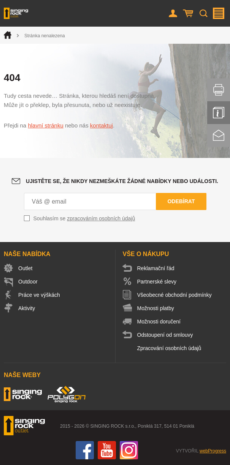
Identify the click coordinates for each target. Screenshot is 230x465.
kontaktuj (101, 125)
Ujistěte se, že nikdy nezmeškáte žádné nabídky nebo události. (122, 181)
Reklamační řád (155, 268)
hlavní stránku (45, 125)
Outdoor (28, 282)
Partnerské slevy (156, 282)
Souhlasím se (84, 218)
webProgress (213, 451)
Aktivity (26, 308)
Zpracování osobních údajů (169, 348)
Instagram (129, 450)
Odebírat (181, 201)
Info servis (218, 112)
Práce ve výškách (39, 295)
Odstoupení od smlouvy (165, 335)
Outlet (25, 268)
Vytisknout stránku (218, 89)
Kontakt (218, 135)
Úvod (7, 35)
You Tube (107, 450)
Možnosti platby (155, 308)
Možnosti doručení (159, 321)
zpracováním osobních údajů (101, 218)
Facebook (85, 450)
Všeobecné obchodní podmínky (174, 295)
